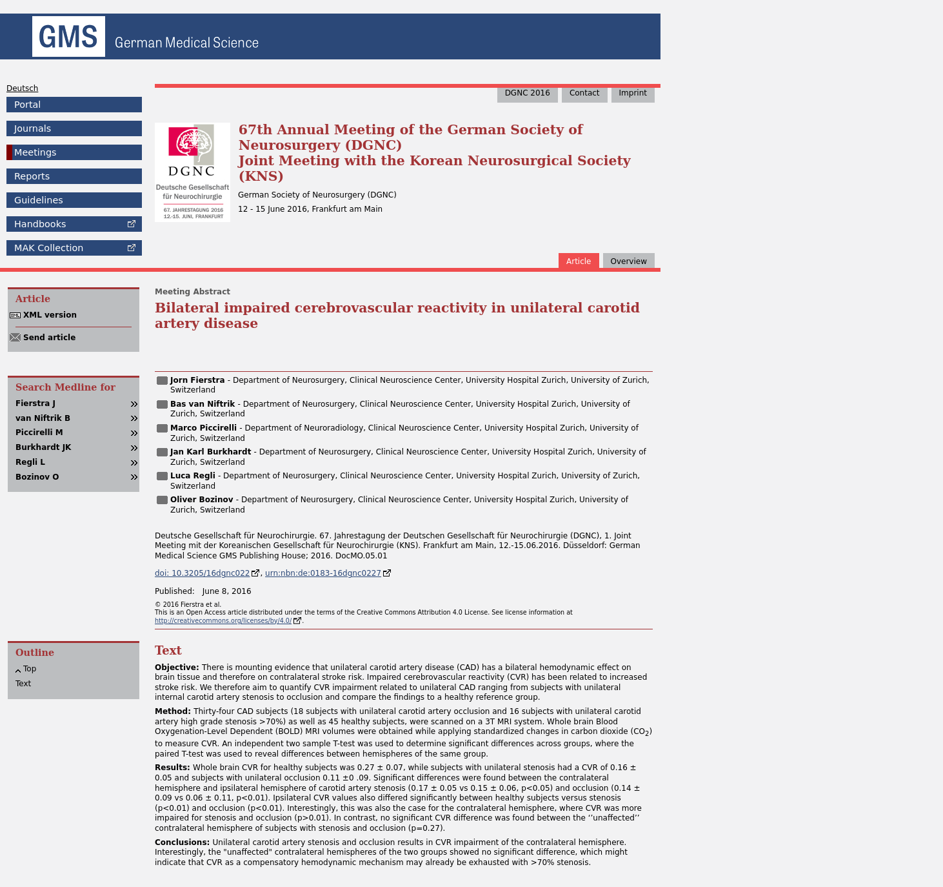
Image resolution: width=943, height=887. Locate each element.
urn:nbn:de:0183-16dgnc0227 (323, 573)
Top (29, 668)
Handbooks (40, 224)
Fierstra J (35, 403)
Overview (629, 261)
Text (23, 683)
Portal (27, 104)
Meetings (35, 152)
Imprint (633, 92)
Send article (49, 337)
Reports (32, 176)
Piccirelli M (39, 432)
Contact (585, 92)
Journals (32, 128)
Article (578, 261)
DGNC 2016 (527, 92)
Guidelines (38, 200)
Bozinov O (37, 477)
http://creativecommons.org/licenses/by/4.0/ (223, 620)
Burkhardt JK (43, 447)
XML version (50, 315)
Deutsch (22, 88)
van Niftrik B (42, 418)
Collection (48, 248)
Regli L (30, 462)
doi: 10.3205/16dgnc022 (202, 573)
